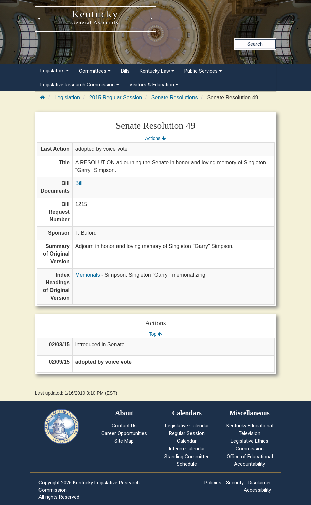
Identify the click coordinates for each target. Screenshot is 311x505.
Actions (155, 138)
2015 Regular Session (115, 97)
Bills (125, 71)
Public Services (203, 71)
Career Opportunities (124, 433)
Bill (78, 183)
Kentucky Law (157, 71)
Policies (212, 483)
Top (155, 334)
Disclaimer (259, 483)
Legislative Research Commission (79, 85)
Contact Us (124, 426)
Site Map (124, 441)
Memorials (87, 275)
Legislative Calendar (187, 426)
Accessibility (257, 490)
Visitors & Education (153, 85)
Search (255, 44)
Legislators (54, 71)
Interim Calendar (187, 449)
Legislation (67, 97)
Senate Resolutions (174, 97)
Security (235, 483)
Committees (95, 71)
